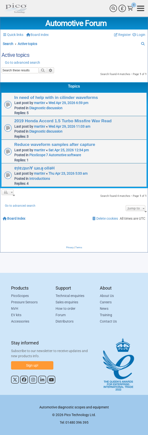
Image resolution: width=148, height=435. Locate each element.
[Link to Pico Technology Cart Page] (130, 8)
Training (106, 315)
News (104, 309)
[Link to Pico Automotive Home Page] (15, 8)
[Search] (113, 8)
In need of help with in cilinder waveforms (56, 97)
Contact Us (108, 321)
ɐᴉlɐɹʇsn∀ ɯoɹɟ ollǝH (34, 168)
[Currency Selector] (122, 8)
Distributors (65, 321)
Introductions (39, 179)
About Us (107, 296)
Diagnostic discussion (45, 108)
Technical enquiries (70, 296)
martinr (39, 103)
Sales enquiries (67, 302)
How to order (65, 309)
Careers (106, 302)
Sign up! (32, 365)
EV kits (16, 315)
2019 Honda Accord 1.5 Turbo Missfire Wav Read (63, 120)
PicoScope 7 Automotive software (55, 155)
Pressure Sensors (24, 302)
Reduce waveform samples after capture (54, 144)
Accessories (20, 321)
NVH (14, 309)
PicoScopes (20, 296)
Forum (61, 315)
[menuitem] (139, 35)
